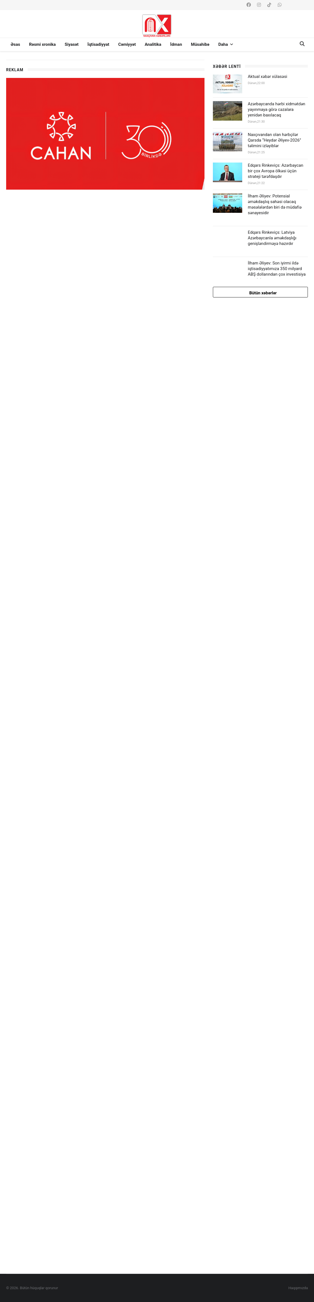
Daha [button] (225, 44)
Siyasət (71, 44)
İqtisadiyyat (98, 44)
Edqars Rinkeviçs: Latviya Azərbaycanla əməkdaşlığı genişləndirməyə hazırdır (272, 238)
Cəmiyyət (127, 44)
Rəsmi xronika (42, 44)
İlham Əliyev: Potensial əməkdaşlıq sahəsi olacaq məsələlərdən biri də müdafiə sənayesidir (275, 204)
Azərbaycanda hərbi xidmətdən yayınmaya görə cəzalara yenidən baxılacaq (276, 109)
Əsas (15, 44)
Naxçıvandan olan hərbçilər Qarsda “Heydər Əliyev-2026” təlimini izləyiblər (274, 140)
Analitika (153, 44)
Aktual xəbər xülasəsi (267, 76)
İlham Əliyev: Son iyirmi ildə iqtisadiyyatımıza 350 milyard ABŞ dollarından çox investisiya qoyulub (277, 271)
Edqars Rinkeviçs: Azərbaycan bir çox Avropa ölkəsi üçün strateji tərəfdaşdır (275, 171)
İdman (176, 44)
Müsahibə (200, 44)
